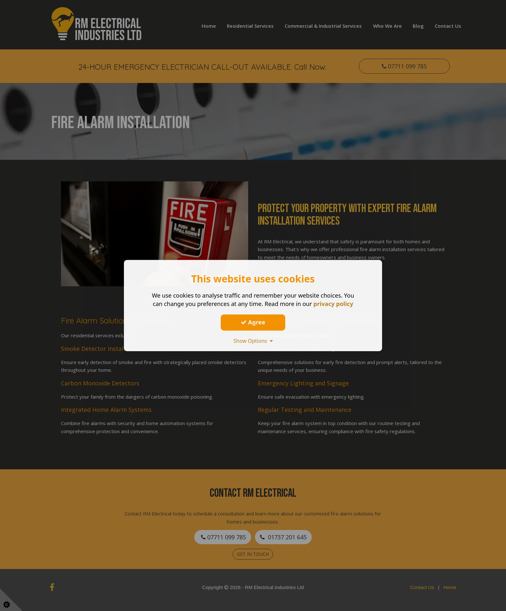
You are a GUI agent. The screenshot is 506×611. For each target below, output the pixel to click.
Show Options (253, 340)
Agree (253, 322)
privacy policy (333, 304)
